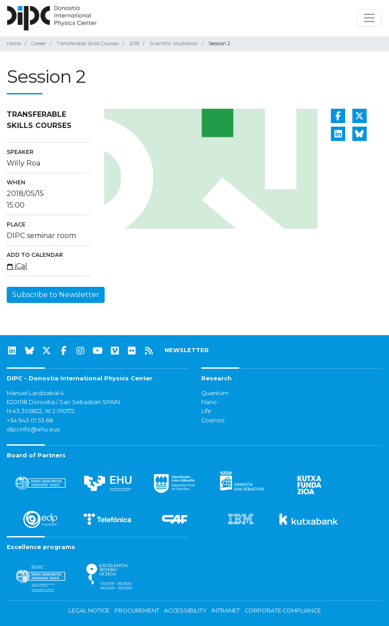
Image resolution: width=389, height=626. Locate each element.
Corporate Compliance (283, 610)
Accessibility (185, 610)
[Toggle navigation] (369, 18)
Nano (209, 402)
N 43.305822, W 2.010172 (41, 411)
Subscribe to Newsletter (55, 294)
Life (206, 411)
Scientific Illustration (173, 43)
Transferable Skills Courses (87, 43)
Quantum (214, 393)
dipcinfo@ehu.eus (33, 429)
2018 (134, 43)
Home (14, 43)
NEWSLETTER (187, 350)
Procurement (136, 610)
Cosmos (212, 420)
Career (38, 43)
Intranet (225, 610)
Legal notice (89, 610)
